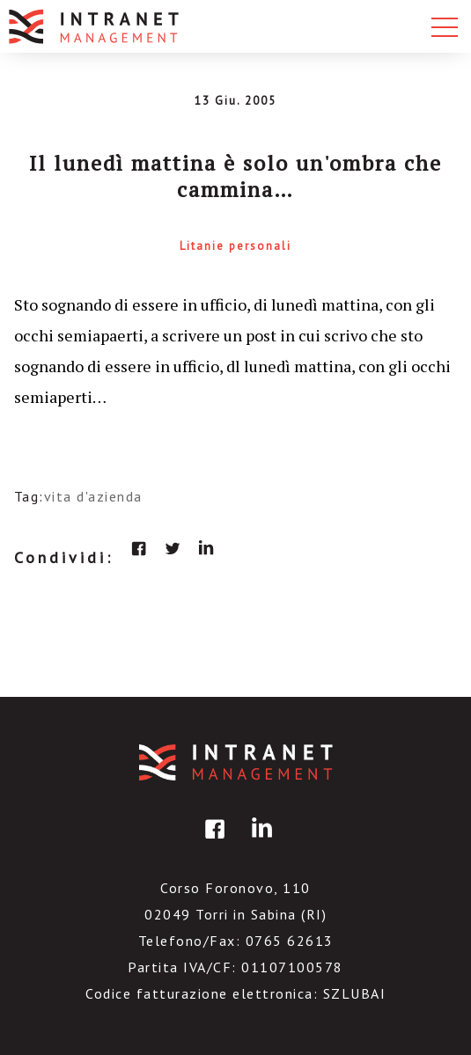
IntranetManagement (236, 762)
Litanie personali (235, 245)
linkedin (206, 548)
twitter (172, 548)
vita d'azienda (93, 496)
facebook (139, 548)
